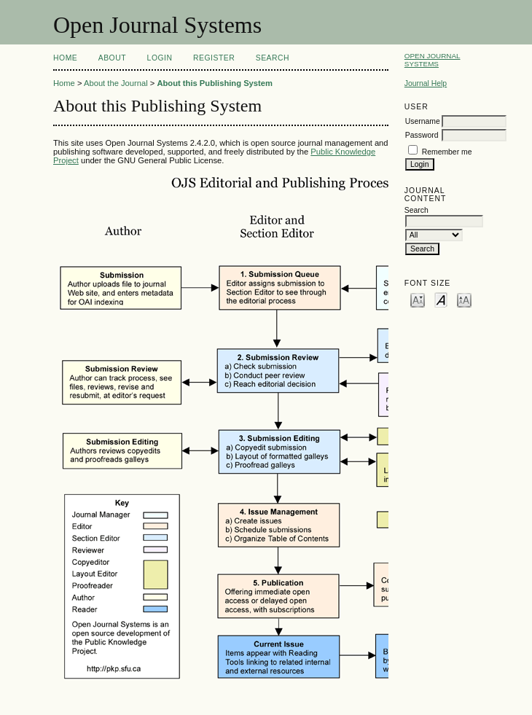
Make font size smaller (417, 299)
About (112, 58)
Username (422, 121)
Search (272, 58)
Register (214, 58)
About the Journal (116, 83)
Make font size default (441, 299)
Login (160, 58)
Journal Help (425, 83)
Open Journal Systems (432, 60)
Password (422, 135)
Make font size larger (464, 299)
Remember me (447, 152)
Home (65, 58)
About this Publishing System (215, 83)
